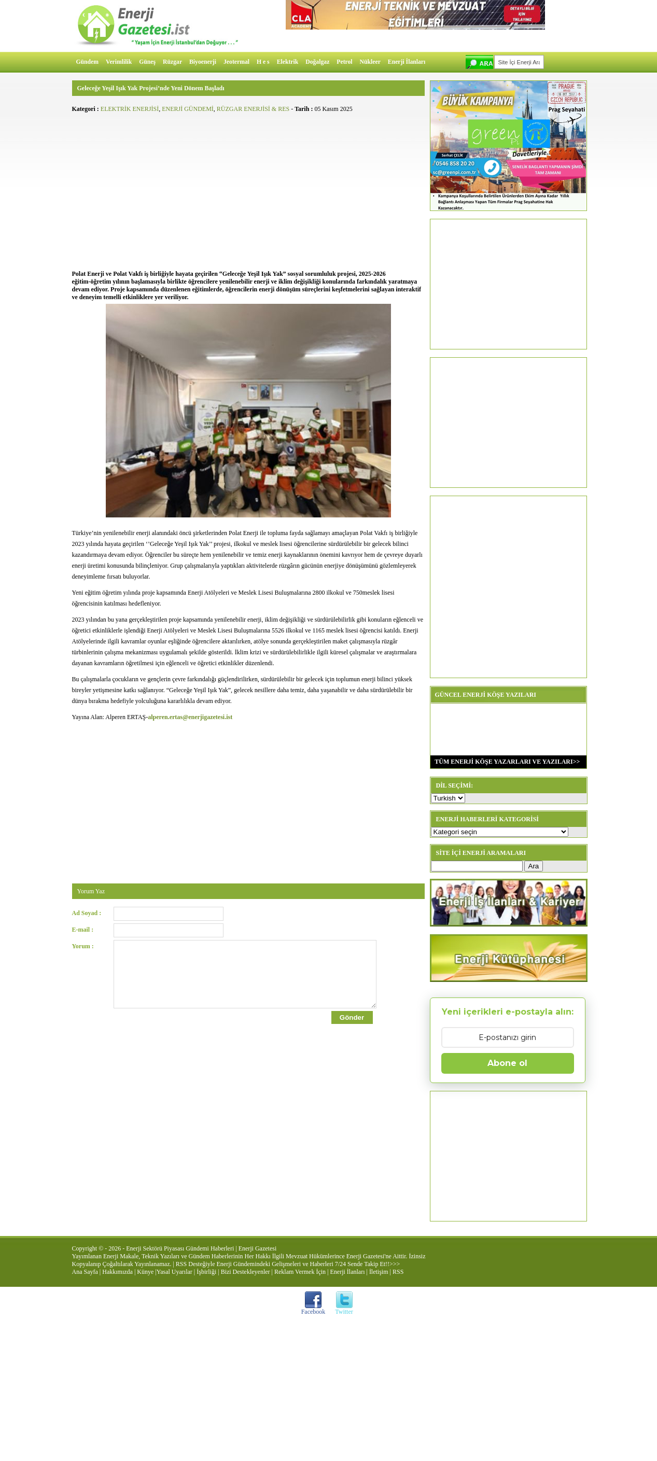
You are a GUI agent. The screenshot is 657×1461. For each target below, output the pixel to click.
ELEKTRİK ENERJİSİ (130, 109)
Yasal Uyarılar (174, 1271)
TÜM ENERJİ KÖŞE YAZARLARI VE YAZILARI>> (505, 761)
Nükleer (370, 62)
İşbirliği (206, 1271)
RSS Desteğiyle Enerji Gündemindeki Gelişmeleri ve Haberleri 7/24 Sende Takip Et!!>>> (288, 1264)
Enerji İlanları (406, 62)
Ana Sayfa (85, 1271)
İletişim (378, 1271)
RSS (398, 1271)
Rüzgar (172, 62)
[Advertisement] (248, 189)
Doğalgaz (317, 62)
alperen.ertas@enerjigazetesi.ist (190, 717)
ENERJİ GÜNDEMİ (188, 109)
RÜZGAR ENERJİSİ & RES (253, 109)
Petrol (344, 62)
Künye (145, 1271)
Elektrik (288, 62)
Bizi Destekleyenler (245, 1271)
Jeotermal (236, 62)
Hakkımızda (117, 1271)
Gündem (87, 62)
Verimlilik (119, 62)
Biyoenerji (202, 62)
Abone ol (507, 1063)
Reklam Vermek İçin (300, 1271)
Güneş (147, 62)
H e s (263, 62)
